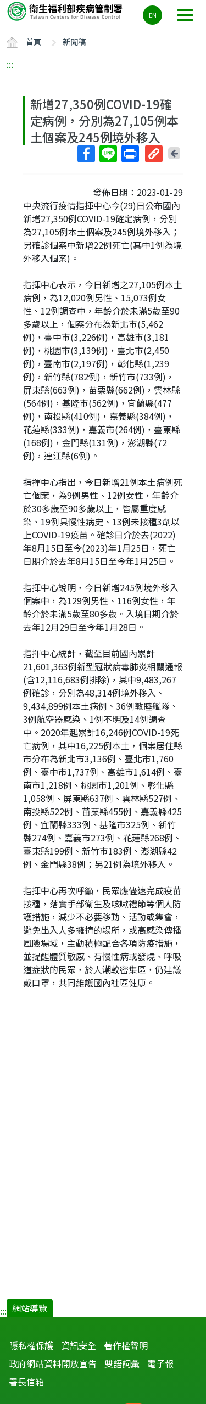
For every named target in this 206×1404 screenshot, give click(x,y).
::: (10, 64)
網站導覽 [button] (29, 1308)
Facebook (85, 153)
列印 (129, 153)
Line (107, 153)
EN (153, 14)
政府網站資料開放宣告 (53, 1363)
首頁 (33, 41)
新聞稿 (74, 41)
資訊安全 (78, 1345)
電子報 (160, 1363)
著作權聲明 (126, 1345)
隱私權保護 (31, 1345)
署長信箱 (26, 1381)
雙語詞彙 (122, 1363)
